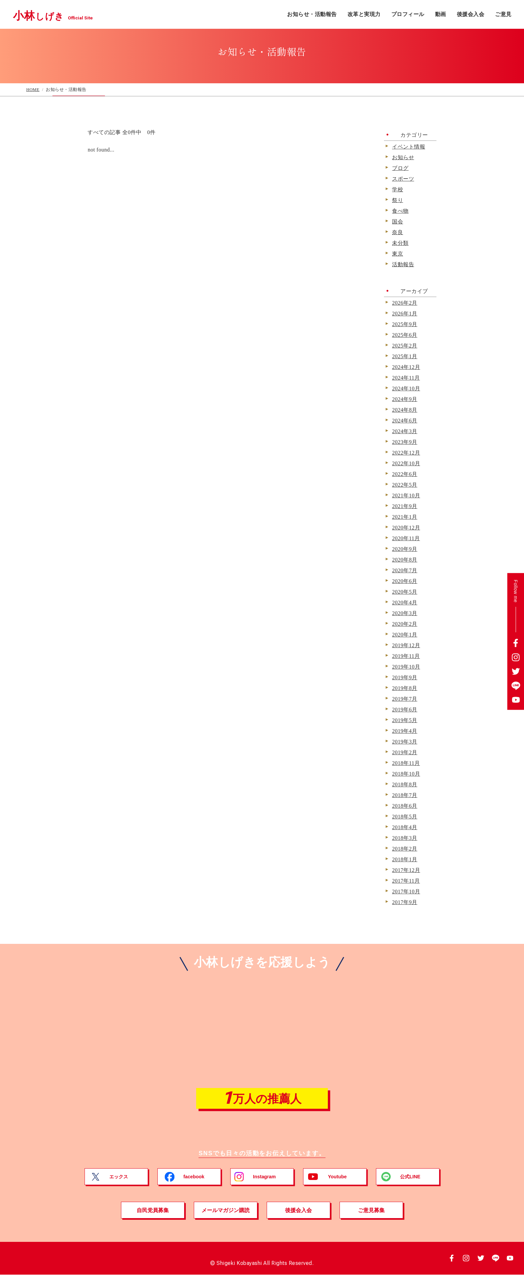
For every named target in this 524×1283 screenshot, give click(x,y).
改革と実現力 (364, 14)
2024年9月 (404, 399)
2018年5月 (404, 816)
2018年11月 (406, 763)
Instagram (264, 1185)
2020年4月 (404, 602)
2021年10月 (406, 495)
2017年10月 (406, 891)
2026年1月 (404, 313)
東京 (397, 254)
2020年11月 (406, 538)
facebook (194, 1185)
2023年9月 (404, 442)
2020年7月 (404, 570)
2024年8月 (404, 410)
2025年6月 (404, 335)
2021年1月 (404, 517)
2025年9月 (404, 324)
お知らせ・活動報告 (312, 14)
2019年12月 (406, 645)
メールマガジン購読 (226, 1218)
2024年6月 (404, 420)
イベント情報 (408, 147)
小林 (66, 14)
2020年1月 (404, 634)
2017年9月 (404, 902)
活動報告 (403, 264)
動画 (440, 14)
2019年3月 (404, 742)
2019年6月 (404, 709)
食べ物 (400, 211)
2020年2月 (404, 624)
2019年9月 (404, 677)
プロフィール (407, 14)
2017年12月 (406, 870)
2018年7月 (404, 795)
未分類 (400, 243)
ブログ (400, 168)
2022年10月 (406, 463)
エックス (119, 1185)
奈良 (397, 232)
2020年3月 (404, 613)
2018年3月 (404, 838)
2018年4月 (404, 827)
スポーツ (403, 179)
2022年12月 (406, 453)
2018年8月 (404, 784)
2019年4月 (404, 731)
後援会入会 (471, 14)
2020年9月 (404, 549)
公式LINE (410, 1185)
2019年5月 (404, 720)
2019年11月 (406, 656)
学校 (397, 189)
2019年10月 (406, 667)
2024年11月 (406, 378)
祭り (397, 200)
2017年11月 (406, 881)
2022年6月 (404, 474)
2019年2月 (404, 752)
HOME (32, 89)
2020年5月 (404, 592)
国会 (397, 221)
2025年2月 (404, 346)
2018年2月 (404, 849)
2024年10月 (406, 388)
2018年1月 (404, 859)
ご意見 (503, 14)
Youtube (337, 1185)
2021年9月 (404, 506)
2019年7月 (404, 699)
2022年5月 (404, 485)
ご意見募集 (371, 1218)
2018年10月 (406, 774)
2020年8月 (404, 560)
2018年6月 (404, 806)
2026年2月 (404, 303)
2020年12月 (406, 527)
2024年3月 (404, 431)
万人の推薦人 (262, 1102)
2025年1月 (404, 356)
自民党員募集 (153, 1218)
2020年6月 (404, 581)
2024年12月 (406, 367)
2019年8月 (404, 688)
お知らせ (403, 157)
